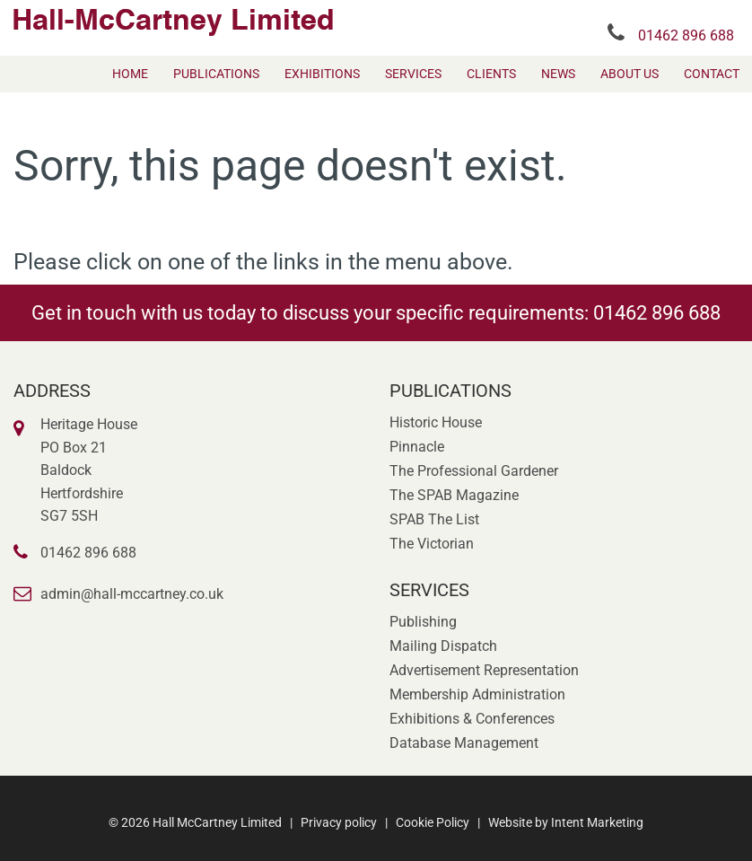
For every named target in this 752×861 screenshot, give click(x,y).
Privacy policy (339, 822)
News (558, 73)
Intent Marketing (597, 822)
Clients (491, 73)
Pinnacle (416, 446)
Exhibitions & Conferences (472, 718)
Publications (216, 73)
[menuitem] (130, 74)
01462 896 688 (686, 35)
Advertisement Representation (484, 670)
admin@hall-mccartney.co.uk (131, 593)
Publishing (423, 621)
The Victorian (431, 543)
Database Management (463, 742)
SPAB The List (434, 519)
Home (130, 73)
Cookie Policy (432, 822)
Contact (711, 73)
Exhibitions (322, 73)
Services (413, 73)
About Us (629, 73)
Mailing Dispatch (443, 646)
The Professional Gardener (473, 470)
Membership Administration (477, 694)
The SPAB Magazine (454, 495)
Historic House (435, 422)
